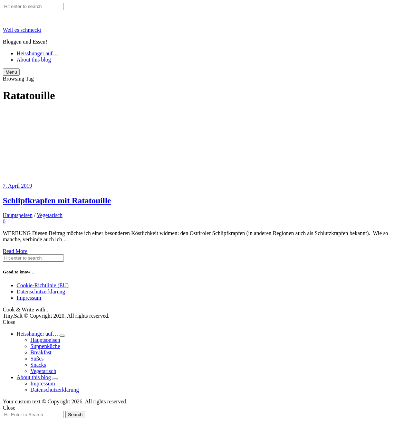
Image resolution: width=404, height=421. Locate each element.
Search (75, 414)
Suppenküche (45, 346)
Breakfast (40, 352)
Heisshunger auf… (37, 53)
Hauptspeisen (17, 215)
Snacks (38, 365)
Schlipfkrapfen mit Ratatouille (57, 200)
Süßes (37, 359)
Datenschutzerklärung (41, 291)
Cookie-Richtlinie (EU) (43, 285)
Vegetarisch (49, 215)
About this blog (34, 60)
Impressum (29, 298)
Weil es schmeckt (22, 30)
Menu (11, 72)
